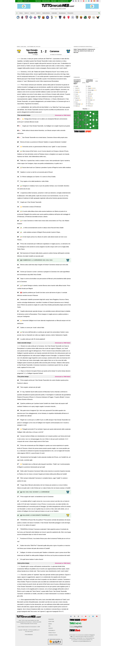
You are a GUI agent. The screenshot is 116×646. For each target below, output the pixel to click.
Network (20, 1)
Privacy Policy (52, 632)
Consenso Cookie (52, 635)
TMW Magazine (46, 1)
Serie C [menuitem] (38, 13)
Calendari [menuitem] (54, 13)
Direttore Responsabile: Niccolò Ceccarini (29, 623)
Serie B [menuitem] (33, 13)
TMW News (53, 1)
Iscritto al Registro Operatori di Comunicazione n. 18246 (29, 626)
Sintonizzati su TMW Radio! (62, 115)
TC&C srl (23, 620)
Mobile (50, 623)
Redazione (51, 619)
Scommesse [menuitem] (62, 13)
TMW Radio (38, 1)
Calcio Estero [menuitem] (46, 13)
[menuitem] (17, 13)
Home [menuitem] (21, 13)
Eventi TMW (51, 621)
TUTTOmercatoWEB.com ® (33, 629)
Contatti (50, 628)
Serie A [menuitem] (27, 13)
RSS (49, 626)
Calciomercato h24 (63, 1)
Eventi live (26, 1)
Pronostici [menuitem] (70, 13)
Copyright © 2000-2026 (23, 629)
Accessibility (51, 630)
